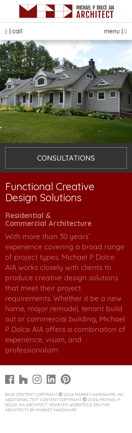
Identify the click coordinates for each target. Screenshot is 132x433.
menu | (115, 31)
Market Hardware (56, 409)
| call (14, 31)
